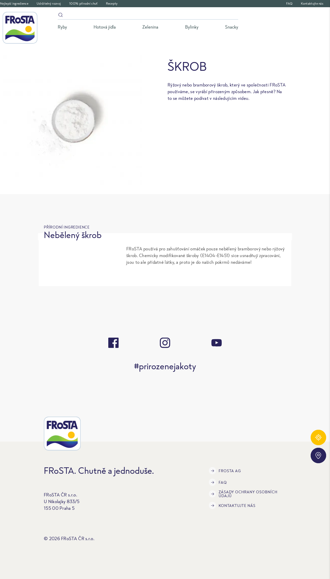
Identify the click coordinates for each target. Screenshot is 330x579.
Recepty (112, 3)
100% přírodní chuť (83, 3)
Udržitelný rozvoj (49, 3)
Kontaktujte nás (312, 3)
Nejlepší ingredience (14, 3)
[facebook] (113, 343)
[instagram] (165, 343)
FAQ (289, 3)
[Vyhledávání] (148, 16)
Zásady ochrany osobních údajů (243, 494)
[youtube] (216, 343)
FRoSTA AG (225, 470)
